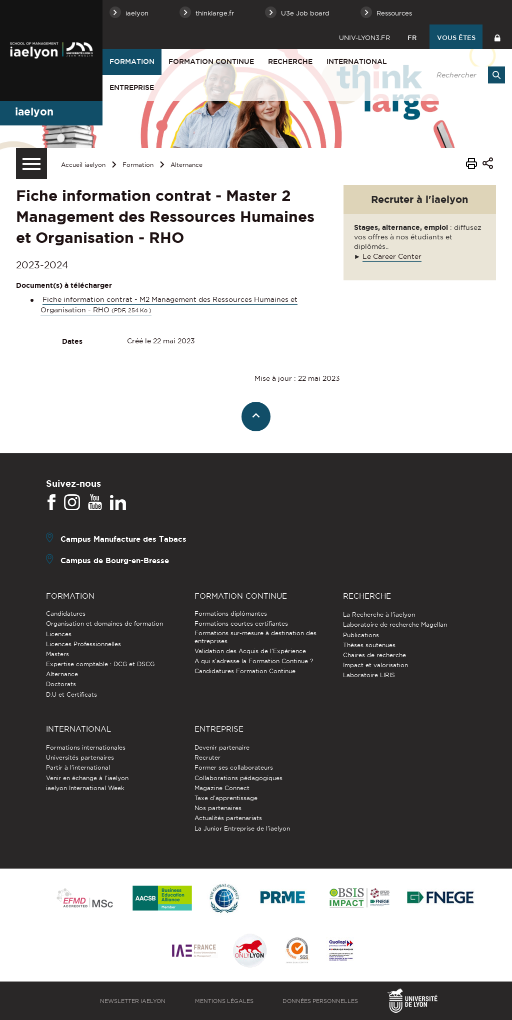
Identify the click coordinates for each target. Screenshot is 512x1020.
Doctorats (61, 684)
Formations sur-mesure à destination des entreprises (255, 637)
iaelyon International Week (85, 788)
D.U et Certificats (71, 694)
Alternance (186, 164)
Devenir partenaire (222, 747)
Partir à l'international (78, 767)
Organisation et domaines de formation (104, 623)
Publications (361, 635)
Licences (59, 634)
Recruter (207, 757)
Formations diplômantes (230, 613)
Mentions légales (224, 1001)
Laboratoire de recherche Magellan (395, 624)
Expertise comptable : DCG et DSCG (100, 664)
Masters (57, 654)
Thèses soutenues (369, 645)
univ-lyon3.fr (364, 37)
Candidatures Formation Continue (245, 671)
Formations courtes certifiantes (241, 623)
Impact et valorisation (375, 665)
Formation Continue (211, 61)
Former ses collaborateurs (233, 767)
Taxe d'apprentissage (226, 798)
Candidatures (66, 613)
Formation (132, 61)
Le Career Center (392, 256)
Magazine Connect (222, 788)
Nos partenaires (218, 808)
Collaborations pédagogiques (238, 778)
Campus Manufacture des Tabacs (123, 539)
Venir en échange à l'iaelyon (87, 778)
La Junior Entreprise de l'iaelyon (242, 828)
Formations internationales (86, 747)
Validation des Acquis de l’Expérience (250, 651)
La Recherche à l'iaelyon (379, 614)
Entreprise (132, 87)
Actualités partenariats (228, 818)
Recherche (290, 61)
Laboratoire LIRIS (369, 675)
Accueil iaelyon (83, 164)
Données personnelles (320, 1001)
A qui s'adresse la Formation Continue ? (253, 661)
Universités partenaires (80, 757)
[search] (466, 74)
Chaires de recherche (374, 655)
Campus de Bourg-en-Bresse (114, 560)
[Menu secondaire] (31, 163)
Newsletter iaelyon (133, 1001)
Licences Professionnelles (83, 644)
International (356, 61)
